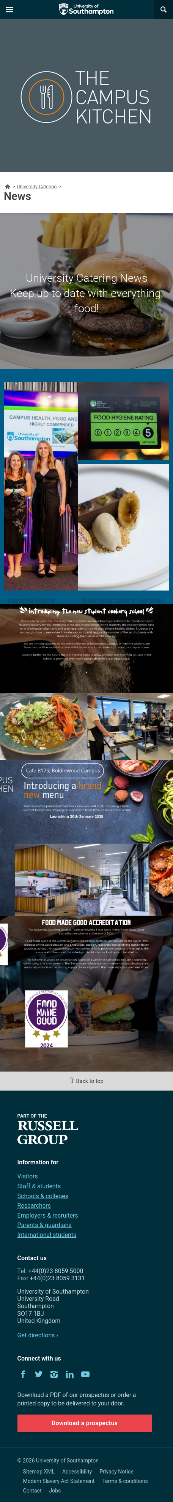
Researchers (34, 1205)
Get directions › (37, 1335)
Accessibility (77, 1472)
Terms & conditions (125, 1481)
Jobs (55, 1491)
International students (47, 1234)
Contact (32, 1491)
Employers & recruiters (47, 1215)
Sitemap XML (39, 1472)
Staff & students (39, 1186)
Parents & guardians (44, 1225)
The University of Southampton (86, 9)
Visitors (27, 1176)
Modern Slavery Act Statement (59, 1481)
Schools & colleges (42, 1196)
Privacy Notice (116, 1472)
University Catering (37, 186)
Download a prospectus (85, 1423)
